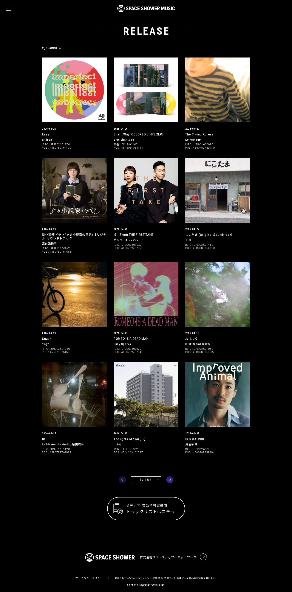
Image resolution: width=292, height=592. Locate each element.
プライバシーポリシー (89, 575)
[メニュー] (8, 9)
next (169, 477)
